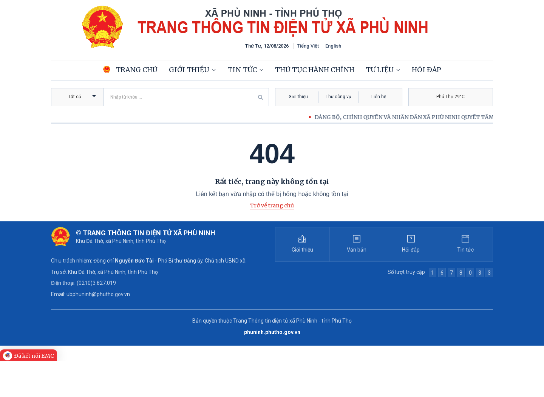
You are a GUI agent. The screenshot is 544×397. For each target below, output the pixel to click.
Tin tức (242, 69)
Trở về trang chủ (272, 205)
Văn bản (356, 250)
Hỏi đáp (426, 69)
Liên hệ (378, 96)
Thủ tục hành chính (314, 69)
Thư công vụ (338, 96)
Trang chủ (130, 69)
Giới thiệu (189, 69)
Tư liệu (380, 69)
